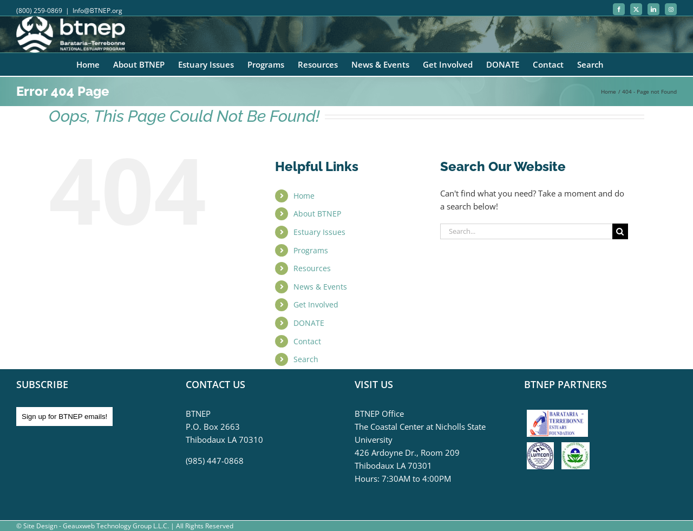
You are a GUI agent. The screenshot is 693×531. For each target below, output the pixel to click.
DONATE (308, 323)
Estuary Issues (319, 232)
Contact (307, 341)
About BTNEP (317, 213)
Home (304, 196)
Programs (310, 250)
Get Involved (315, 304)
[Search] (620, 231)
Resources (312, 268)
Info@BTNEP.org (97, 10)
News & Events (320, 286)
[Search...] (526, 231)
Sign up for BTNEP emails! (64, 416)
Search (305, 359)
